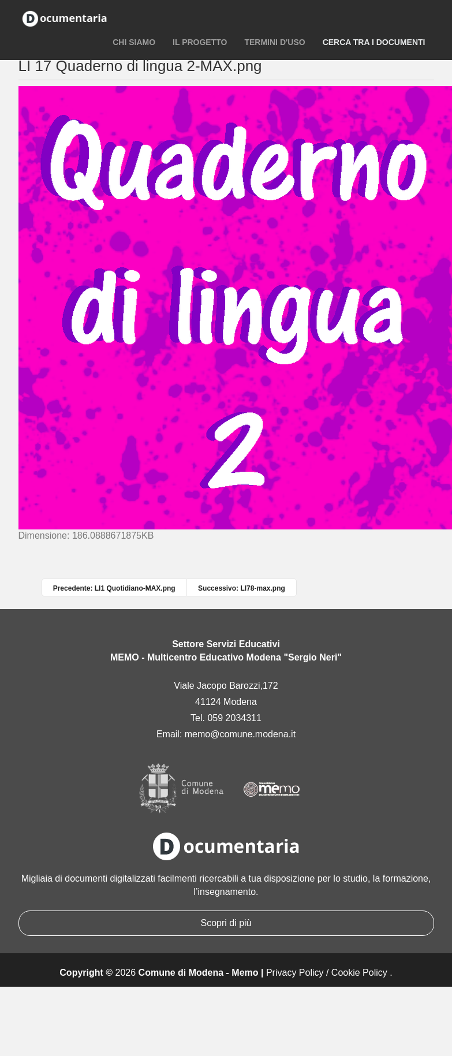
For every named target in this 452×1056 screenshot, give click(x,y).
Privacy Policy (295, 972)
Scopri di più (225, 923)
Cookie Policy (359, 972)
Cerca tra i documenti (374, 42)
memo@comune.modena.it (240, 734)
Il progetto (200, 42)
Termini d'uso (274, 42)
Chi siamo (134, 42)
